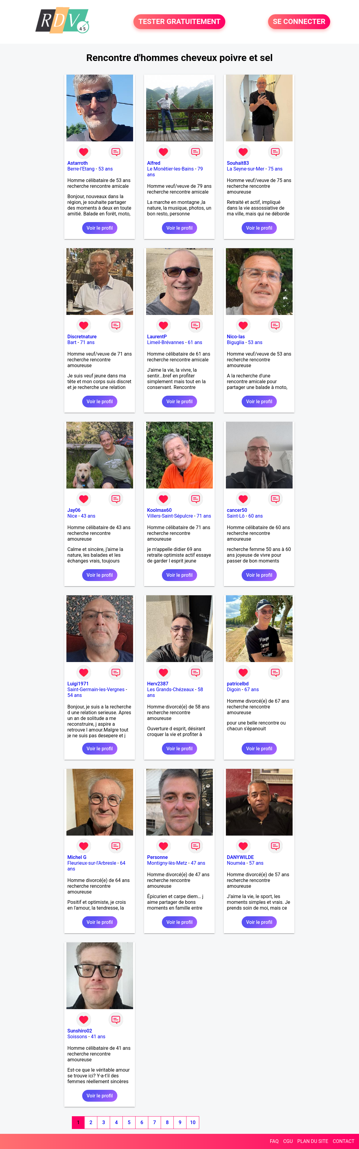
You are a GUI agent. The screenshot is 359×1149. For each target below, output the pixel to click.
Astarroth (77, 163)
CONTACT (343, 1141)
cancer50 (237, 510)
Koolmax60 (159, 510)
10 (193, 1122)
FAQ (274, 1141)
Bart (71, 342)
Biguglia (235, 342)
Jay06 (73, 510)
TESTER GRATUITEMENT (179, 22)
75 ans (275, 169)
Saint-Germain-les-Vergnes (96, 689)
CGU (288, 1141)
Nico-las (236, 337)
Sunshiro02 (79, 1031)
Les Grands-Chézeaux (170, 689)
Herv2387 (157, 684)
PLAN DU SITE (312, 1141)
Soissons (77, 1036)
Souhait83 (238, 163)
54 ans (74, 695)
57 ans (256, 863)
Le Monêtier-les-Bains (170, 169)
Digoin (233, 689)
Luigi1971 (78, 684)
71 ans (87, 342)
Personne (157, 857)
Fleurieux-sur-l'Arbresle (91, 863)
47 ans (198, 863)
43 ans (88, 516)
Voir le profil (100, 228)
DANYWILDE (240, 857)
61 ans (195, 342)
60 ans (255, 516)
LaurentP (157, 337)
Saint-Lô (235, 516)
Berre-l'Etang (81, 169)
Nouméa (236, 863)
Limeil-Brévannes (165, 342)
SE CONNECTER (299, 22)
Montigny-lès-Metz (167, 863)
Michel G (76, 857)
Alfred (153, 163)
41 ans (98, 1036)
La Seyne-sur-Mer (245, 169)
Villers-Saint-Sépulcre (170, 516)
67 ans (251, 689)
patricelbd (238, 684)
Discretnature (81, 337)
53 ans (105, 169)
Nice (72, 516)
